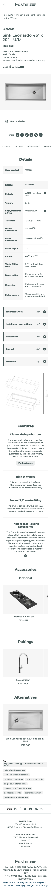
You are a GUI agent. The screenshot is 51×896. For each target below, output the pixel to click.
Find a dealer (15, 121)
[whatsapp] (42, 809)
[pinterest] (30, 809)
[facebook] (20, 809)
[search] (4, 5)
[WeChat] (36, 809)
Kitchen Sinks (22, 15)
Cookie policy (39, 882)
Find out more (25, 463)
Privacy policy (24, 882)
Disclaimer (8, 885)
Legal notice (9, 882)
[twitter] (25, 809)
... (30, 797)
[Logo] (25, 3)
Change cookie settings (37, 885)
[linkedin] (15, 809)
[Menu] (46, 5)
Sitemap (20, 885)
